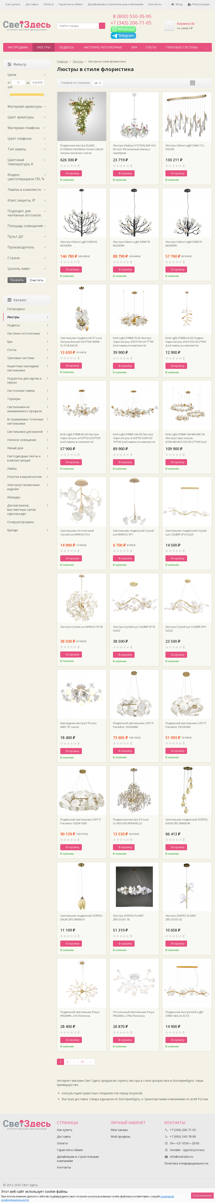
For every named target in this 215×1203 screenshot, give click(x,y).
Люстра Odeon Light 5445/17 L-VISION (185, 147)
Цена (27, 74)
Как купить (13, 4)
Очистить (36, 280)
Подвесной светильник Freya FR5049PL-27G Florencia (79, 1014)
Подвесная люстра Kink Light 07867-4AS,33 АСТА (184, 1014)
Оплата (48, 4)
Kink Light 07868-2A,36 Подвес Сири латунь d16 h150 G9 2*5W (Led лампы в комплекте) (185, 341)
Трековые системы (182, 47)
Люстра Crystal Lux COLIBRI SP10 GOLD (134, 628)
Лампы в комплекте (27, 189)
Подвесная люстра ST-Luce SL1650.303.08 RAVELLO (131, 821)
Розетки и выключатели (24, 477)
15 (82, 1062)
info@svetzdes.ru (181, 1157)
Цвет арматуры (27, 117)
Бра (134, 47)
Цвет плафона (27, 138)
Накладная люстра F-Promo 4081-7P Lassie (78, 725)
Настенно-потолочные (103, 47)
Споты (151, 47)
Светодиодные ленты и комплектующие (24, 458)
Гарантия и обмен (71, 4)
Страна (27, 258)
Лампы (12, 468)
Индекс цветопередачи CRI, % (27, 177)
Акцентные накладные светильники (23, 368)
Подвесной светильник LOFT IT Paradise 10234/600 (185, 725)
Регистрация (198, 4)
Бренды (12, 530)
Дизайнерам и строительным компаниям (115, 4)
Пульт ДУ (27, 236)
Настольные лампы (21, 391)
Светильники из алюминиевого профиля (24, 409)
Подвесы (66, 47)
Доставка (32, 4)
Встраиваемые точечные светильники (25, 421)
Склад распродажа (20, 522)
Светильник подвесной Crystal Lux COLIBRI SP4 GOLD (185, 532)
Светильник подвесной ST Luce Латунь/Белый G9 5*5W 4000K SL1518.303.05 (81, 341)
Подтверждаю (202, 1195)
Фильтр (17, 64)
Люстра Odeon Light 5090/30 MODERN (78, 243)
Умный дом (15, 448)
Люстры (43, 47)
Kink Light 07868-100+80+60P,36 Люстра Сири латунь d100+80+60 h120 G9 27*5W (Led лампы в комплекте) (185, 438)
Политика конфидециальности (186, 1163)
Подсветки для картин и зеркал (24, 380)
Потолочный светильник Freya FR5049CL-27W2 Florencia (133, 1014)
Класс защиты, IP (27, 200)
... (207, 47)
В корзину (70, 173)
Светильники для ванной (25, 432)
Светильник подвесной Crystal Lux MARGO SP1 (133, 532)
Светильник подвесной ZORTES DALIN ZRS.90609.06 (186, 821)
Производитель (27, 247)
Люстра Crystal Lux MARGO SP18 (81, 627)
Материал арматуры (27, 106)
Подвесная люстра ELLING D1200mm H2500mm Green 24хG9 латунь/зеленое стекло (81, 149)
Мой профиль (120, 1136)
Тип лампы (27, 149)
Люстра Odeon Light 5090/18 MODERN (131, 243)
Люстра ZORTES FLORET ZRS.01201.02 (180, 917)
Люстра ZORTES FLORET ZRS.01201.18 (128, 917)
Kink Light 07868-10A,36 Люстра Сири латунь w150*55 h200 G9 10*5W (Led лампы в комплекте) (134, 438)
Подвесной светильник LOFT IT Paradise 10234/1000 (80, 821)
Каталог (17, 300)
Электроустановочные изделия (23, 487)
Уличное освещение (21, 440)
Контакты (154, 4)
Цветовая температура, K (27, 162)
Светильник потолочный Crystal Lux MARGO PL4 (77, 532)
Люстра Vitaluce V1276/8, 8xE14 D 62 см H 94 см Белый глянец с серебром (134, 149)
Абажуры (13, 497)
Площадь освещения (27, 226)
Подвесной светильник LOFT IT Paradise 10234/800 (133, 725)
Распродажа (18, 47)
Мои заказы (119, 1130)
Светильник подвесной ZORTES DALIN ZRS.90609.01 (81, 917)
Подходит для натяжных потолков (27, 213)
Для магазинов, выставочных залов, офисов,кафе (21, 509)
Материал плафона (27, 128)
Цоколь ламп (27, 268)
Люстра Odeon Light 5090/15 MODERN (183, 243)
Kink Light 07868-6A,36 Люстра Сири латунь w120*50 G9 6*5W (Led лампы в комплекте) (80, 438)
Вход (176, 4)
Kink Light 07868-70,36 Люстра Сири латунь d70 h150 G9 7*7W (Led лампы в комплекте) (133, 341)
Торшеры (13, 399)
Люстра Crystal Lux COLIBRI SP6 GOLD (185, 628)
